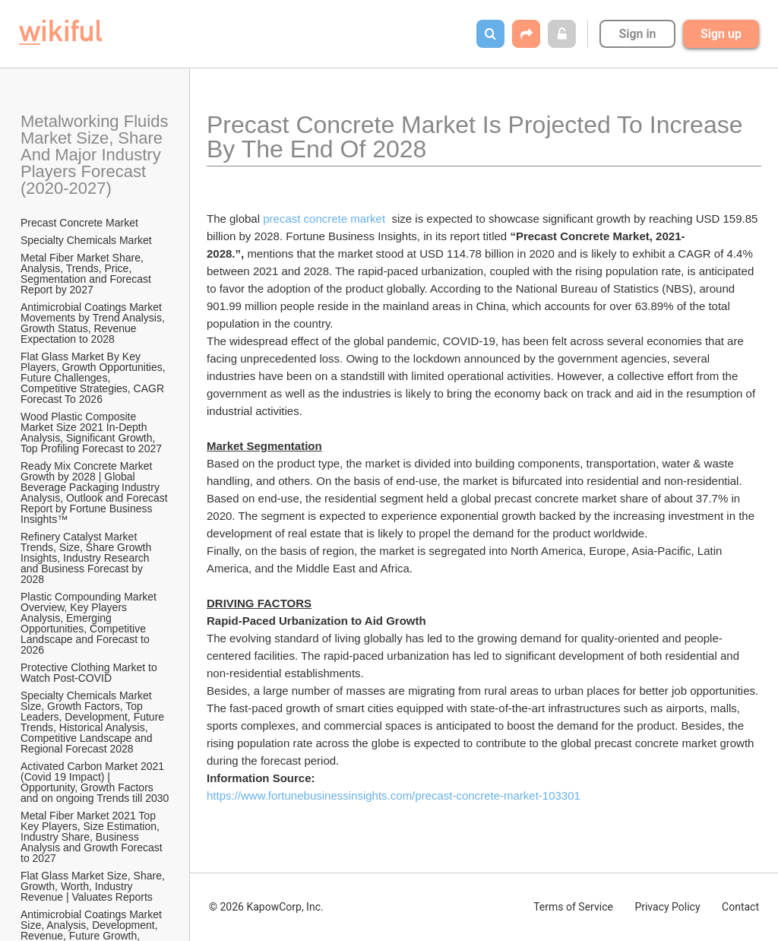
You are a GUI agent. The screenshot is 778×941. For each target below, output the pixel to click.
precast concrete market (325, 218)
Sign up (721, 34)
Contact (740, 907)
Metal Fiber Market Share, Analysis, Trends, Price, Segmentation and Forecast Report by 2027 (87, 274)
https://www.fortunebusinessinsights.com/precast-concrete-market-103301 (393, 795)
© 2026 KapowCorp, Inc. (266, 907)
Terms (573, 907)
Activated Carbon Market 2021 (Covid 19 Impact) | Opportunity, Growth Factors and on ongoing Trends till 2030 (95, 782)
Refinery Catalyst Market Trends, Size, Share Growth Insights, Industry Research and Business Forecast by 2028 (87, 558)
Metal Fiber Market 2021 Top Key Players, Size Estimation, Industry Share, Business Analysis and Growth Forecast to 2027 (93, 837)
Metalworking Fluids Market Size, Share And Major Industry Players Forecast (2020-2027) (96, 155)
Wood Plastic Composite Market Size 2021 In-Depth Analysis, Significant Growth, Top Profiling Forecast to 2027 (91, 432)
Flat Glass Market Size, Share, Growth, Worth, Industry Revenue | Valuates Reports (94, 886)
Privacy (667, 907)
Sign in (637, 34)
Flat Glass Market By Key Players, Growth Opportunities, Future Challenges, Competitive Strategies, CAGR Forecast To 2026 (95, 377)
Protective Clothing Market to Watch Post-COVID (90, 672)
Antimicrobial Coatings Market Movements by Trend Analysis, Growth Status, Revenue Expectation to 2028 (94, 323)
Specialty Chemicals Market (86, 240)
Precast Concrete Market (79, 223)
